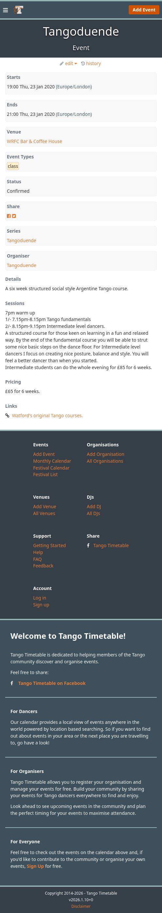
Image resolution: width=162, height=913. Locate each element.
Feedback (43, 566)
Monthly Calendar (52, 461)
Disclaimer (80, 906)
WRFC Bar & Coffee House (34, 141)
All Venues (44, 513)
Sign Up (35, 866)
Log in (39, 598)
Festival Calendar (51, 468)
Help (38, 552)
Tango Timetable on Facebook (52, 683)
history (91, 63)
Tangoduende (21, 240)
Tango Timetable (111, 545)
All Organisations (105, 461)
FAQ (37, 559)
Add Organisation (105, 454)
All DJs (93, 513)
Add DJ (94, 506)
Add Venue (45, 506)
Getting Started (49, 545)
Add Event (144, 10)
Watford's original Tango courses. (47, 415)
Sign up (41, 604)
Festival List (45, 474)
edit (68, 63)
